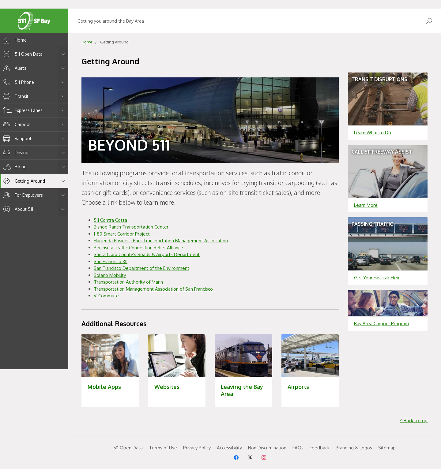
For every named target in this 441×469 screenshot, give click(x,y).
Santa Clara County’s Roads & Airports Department (147, 254)
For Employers (22, 195)
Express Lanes (22, 110)
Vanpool (16, 138)
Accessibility (229, 448)
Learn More (366, 205)
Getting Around (23, 181)
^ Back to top (414, 420)
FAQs (297, 448)
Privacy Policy (197, 448)
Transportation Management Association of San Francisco (153, 289)
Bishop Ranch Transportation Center (131, 227)
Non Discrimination (267, 448)
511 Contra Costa (110, 220)
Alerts (13, 68)
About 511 (17, 209)
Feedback (320, 448)
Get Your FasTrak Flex (376, 278)
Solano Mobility (110, 275)
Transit (14, 96)
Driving (14, 152)
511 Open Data (22, 54)
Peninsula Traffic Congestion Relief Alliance (138, 248)
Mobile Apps (104, 386)
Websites (166, 386)
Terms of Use (163, 448)
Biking (14, 166)
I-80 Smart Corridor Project (122, 234)
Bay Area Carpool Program (381, 323)
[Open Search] (429, 21)
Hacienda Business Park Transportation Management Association (161, 241)
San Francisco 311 (110, 261)
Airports (298, 386)
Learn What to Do (372, 133)
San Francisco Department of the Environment (141, 268)
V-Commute (106, 296)
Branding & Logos (354, 448)
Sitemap (387, 448)
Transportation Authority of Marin (128, 282)
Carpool (16, 124)
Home (14, 40)
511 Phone (17, 82)
